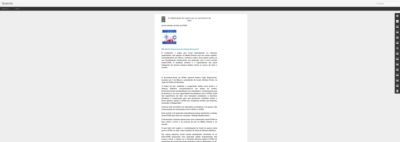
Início (17, 8)
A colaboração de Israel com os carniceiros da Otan (189, 11)
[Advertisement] (228, 41)
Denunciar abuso (215, 140)
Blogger (208, 140)
